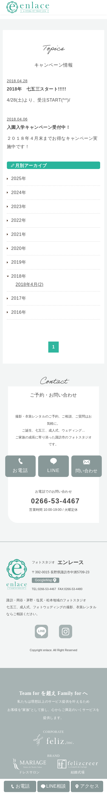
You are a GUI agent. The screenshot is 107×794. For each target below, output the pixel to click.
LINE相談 (56, 786)
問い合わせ (86, 470)
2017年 (18, 298)
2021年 (18, 234)
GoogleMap (43, 580)
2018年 (18, 276)
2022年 (18, 220)
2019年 (18, 262)
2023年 (18, 206)
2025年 (18, 178)
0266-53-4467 (58, 501)
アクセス (89, 786)
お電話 (20, 470)
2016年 (18, 312)
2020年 (18, 248)
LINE (53, 470)
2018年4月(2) (30, 284)
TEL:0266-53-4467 (44, 589)
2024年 (18, 192)
